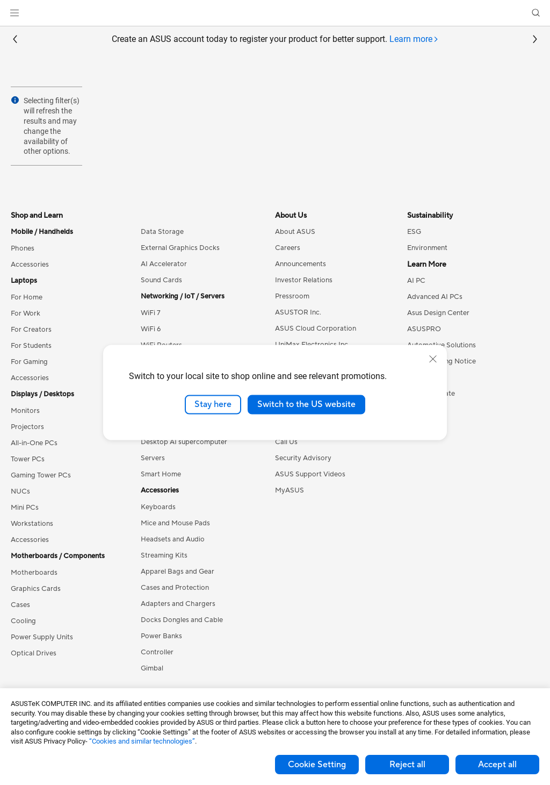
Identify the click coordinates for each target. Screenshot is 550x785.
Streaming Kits (164, 555)
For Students (31, 345)
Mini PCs (25, 507)
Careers (287, 248)
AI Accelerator (164, 264)
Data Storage (162, 231)
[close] (433, 359)
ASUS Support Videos (310, 474)
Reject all (407, 764)
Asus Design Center (438, 313)
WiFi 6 (151, 329)
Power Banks (161, 636)
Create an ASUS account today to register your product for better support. (275, 39)
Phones (22, 248)
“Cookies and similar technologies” (142, 741)
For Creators (31, 329)
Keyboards (158, 507)
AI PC (416, 280)
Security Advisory (303, 458)
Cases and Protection (175, 587)
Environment (427, 248)
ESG (414, 231)
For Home (26, 297)
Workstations (32, 523)
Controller (157, 652)
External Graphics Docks (180, 248)
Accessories (30, 264)
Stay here (212, 404)
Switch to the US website (306, 404)
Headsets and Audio (173, 539)
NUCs (20, 491)
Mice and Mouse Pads (175, 523)
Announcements (300, 264)
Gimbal (152, 668)
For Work (25, 313)
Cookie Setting (317, 764)
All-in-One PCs (34, 443)
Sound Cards (161, 280)
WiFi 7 (151, 313)
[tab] (414, 39)
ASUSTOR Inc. (298, 312)
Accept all (497, 764)
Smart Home (161, 474)
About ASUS (295, 231)
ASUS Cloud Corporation (315, 328)
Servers (153, 458)
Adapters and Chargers (178, 604)
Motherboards (34, 572)
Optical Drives (33, 653)
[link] (275, 13)
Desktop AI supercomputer (184, 442)
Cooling (23, 621)
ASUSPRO (424, 329)
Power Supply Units (42, 637)
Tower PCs (28, 459)
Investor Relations (303, 280)
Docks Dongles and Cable (182, 620)
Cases (20, 605)
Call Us (286, 442)
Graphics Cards (36, 588)
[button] (14, 13)
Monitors (25, 410)
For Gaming (29, 362)
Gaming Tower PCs (41, 475)
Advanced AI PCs (434, 296)
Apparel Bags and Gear (177, 571)
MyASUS (289, 490)
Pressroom (292, 296)
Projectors (27, 427)
